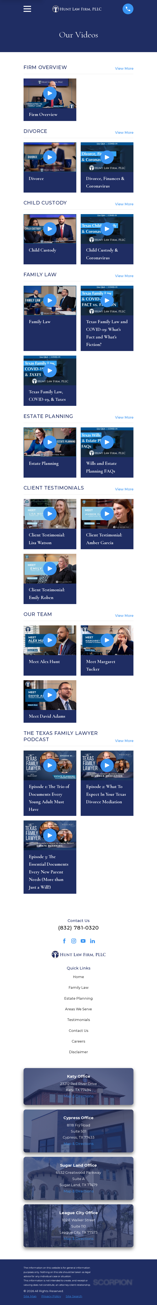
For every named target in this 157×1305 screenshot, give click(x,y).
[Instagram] (73, 941)
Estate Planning (78, 998)
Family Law (79, 987)
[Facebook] (64, 941)
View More (124, 68)
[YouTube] (83, 941)
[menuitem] (30, 1296)
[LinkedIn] (92, 941)
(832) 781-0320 (78, 927)
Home (78, 977)
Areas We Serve (78, 1009)
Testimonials (78, 1020)
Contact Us (78, 1031)
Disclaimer (78, 1052)
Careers (78, 1041)
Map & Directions (79, 1096)
